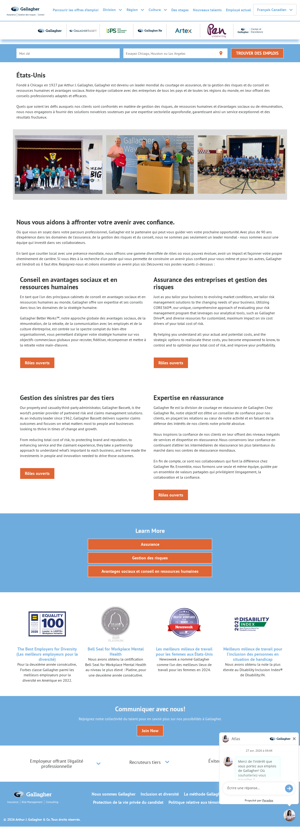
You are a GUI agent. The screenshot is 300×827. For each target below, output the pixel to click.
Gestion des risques (150, 558)
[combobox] (68, 53)
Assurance (150, 544)
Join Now (150, 731)
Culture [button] (158, 9)
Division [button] (112, 9)
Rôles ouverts (37, 362)
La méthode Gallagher (204, 794)
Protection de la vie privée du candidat (128, 803)
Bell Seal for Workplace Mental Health (116, 651)
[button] (98, 764)
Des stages (180, 10)
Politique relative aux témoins (196, 803)
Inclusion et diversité (160, 794)
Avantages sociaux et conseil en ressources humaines (150, 571)
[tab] (61, 764)
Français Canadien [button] (274, 9)
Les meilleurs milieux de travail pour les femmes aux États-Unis (184, 651)
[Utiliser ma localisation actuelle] (221, 53)
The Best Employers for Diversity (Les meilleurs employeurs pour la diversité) (47, 654)
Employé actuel (238, 10)
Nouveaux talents (207, 10)
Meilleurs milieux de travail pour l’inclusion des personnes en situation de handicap (252, 654)
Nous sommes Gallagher (113, 794)
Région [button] (135, 9)
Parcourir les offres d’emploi (75, 10)
